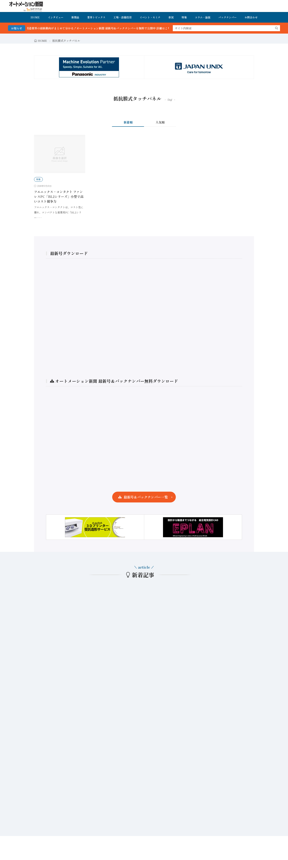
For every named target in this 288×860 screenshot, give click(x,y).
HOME (35, 17)
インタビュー (55, 17)
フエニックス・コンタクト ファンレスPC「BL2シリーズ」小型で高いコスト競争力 (58, 196)
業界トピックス (96, 17)
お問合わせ (251, 17)
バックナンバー (227, 17)
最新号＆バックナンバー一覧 (146, 496)
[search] (276, 28)
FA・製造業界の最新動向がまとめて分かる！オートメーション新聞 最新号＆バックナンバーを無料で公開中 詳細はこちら (104, 28)
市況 (171, 17)
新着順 (128, 122)
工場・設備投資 (122, 17)
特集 (184, 17)
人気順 (160, 122)
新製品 (75, 17)
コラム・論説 (202, 17)
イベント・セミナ (150, 17)
